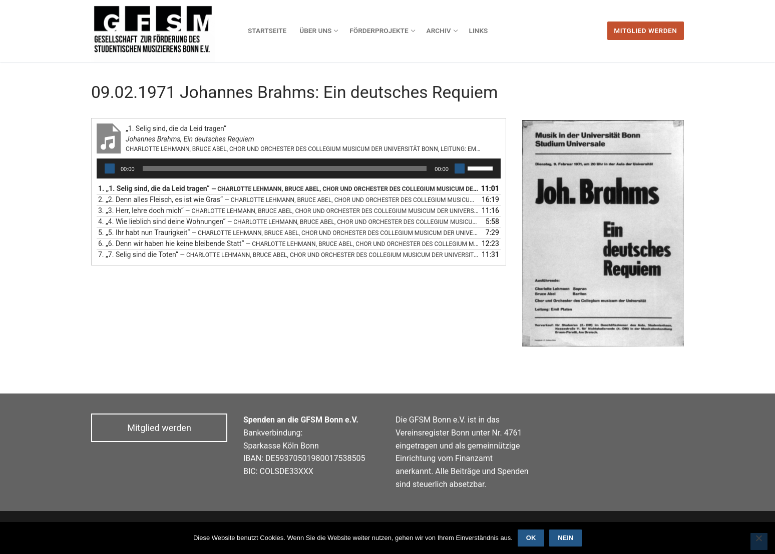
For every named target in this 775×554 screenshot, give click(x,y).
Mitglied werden (645, 30)
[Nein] (758, 541)
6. (288, 244)
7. (288, 254)
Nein (565, 538)
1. (288, 188)
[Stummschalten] (460, 169)
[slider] (285, 168)
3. (288, 210)
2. (288, 200)
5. (288, 232)
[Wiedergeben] (110, 169)
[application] (299, 168)
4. (288, 222)
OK (531, 538)
